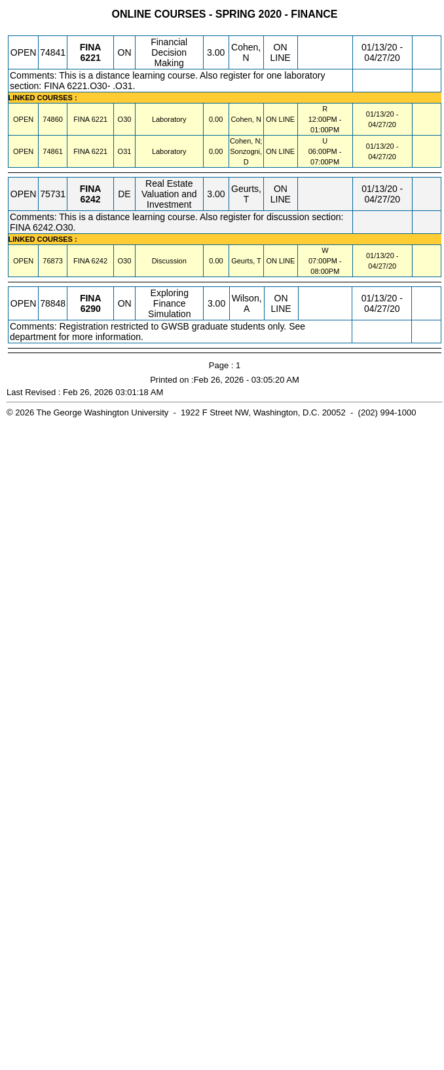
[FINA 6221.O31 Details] (99, 151)
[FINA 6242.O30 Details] (99, 261)
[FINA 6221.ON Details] (91, 57)
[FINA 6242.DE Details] (91, 199)
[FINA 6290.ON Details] (91, 308)
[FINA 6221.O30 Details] (99, 119)
